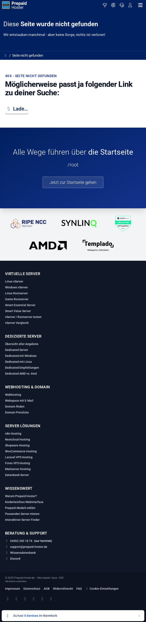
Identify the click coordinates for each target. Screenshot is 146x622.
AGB (47, 588)
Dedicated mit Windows (20, 355)
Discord (15, 558)
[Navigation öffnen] (140, 5)
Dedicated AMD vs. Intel (21, 373)
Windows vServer (16, 287)
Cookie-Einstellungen (102, 588)
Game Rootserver (16, 299)
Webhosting (13, 394)
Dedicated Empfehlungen (22, 367)
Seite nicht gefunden (27, 55)
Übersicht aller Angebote (21, 344)
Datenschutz (31, 588)
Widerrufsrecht (63, 588)
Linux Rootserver (16, 293)
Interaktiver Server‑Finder (22, 519)
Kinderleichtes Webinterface (24, 502)
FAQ (79, 588)
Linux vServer (14, 281)
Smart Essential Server (20, 305)
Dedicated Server (16, 350)
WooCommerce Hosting (21, 451)
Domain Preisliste (17, 412)
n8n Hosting (13, 433)
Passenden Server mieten (22, 514)
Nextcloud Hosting (17, 439)
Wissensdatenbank (23, 552)
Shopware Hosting (17, 445)
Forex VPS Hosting (17, 463)
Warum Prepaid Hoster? (21, 496)
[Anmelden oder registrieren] (130, 5)
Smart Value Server (18, 311)
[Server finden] (113, 5)
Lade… (16, 109)
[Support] (122, 5)
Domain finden (14, 406)
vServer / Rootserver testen (23, 317)
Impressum (12, 588)
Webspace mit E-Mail (19, 400)
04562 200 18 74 (21, 541)
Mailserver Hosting (18, 469)
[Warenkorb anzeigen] (73, 615)
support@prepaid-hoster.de (28, 546)
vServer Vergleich (17, 323)
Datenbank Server (17, 475)
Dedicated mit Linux (18, 361)
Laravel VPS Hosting (18, 457)
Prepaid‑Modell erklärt (20, 508)
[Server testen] (105, 5)
